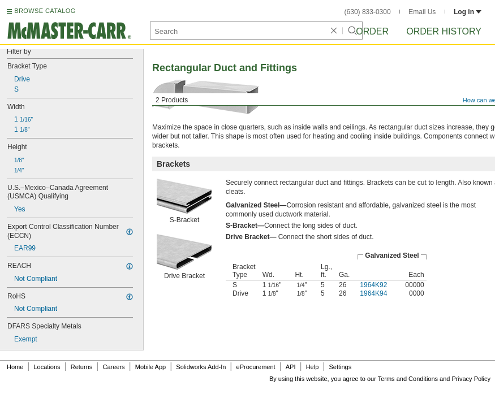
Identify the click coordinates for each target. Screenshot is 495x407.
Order (372, 31)
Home (15, 366)
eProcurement (256, 366)
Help (312, 366)
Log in (467, 12)
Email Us (422, 12)
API (291, 366)
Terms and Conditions (408, 378)
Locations (47, 366)
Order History (443, 31)
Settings (340, 366)
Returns (82, 366)
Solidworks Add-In (201, 366)
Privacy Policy (471, 378)
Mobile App (150, 366)
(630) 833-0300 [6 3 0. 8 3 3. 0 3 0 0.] (368, 12)
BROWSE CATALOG (44, 10)
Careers (113, 366)
